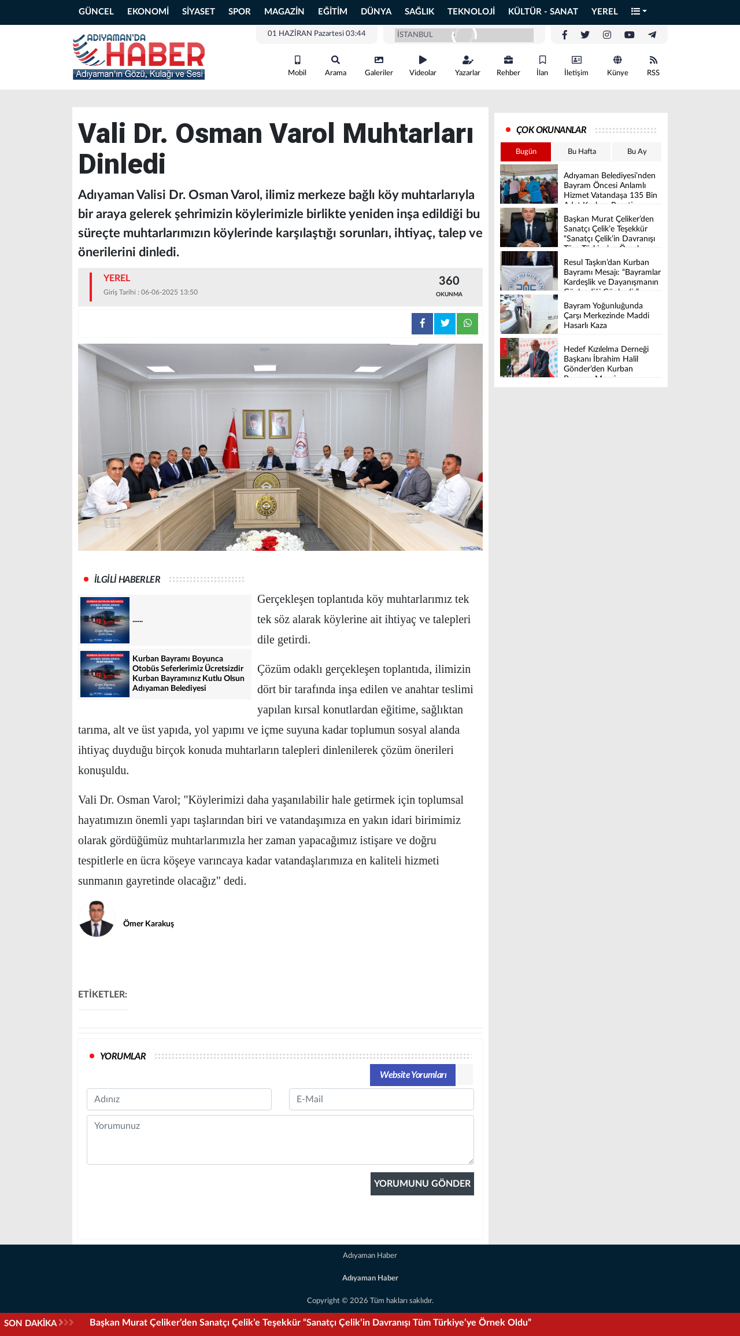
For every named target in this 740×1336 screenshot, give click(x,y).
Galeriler (379, 66)
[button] (639, 12)
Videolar (422, 66)
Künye (617, 66)
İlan (542, 66)
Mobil (297, 66)
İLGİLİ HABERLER (127, 579)
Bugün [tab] (526, 152)
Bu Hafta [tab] (582, 152)
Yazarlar (467, 66)
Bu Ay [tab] (637, 152)
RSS (653, 66)
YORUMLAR (123, 1056)
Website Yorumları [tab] (413, 1075)
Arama (335, 66)
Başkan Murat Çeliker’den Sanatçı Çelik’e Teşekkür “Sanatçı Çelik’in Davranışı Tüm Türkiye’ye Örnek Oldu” (310, 1322)
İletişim (576, 66)
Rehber (508, 66)
